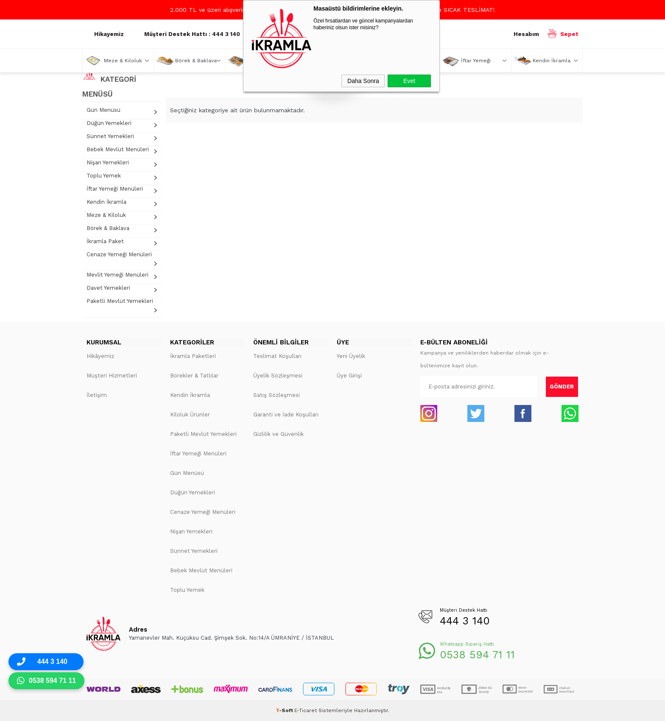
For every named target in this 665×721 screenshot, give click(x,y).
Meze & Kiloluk (123, 61)
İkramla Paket (105, 241)
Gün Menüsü (103, 110)
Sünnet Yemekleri (110, 136)
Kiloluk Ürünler (190, 414)
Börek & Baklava (196, 61)
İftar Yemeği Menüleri (115, 189)
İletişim (97, 395)
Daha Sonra (363, 81)
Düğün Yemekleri (109, 123)
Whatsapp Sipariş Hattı (467, 644)
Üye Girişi (349, 375)
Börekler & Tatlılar (194, 375)
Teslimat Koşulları (277, 356)
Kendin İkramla (551, 61)
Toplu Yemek (104, 175)
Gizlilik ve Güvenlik (278, 434)
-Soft (285, 710)
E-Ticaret (305, 710)
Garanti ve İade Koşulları (286, 414)
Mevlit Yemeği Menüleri (117, 275)
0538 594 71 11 (477, 655)
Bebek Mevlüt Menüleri (118, 149)
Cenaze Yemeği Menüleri (119, 254)
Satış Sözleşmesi (276, 395)
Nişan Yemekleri (108, 162)
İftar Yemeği (476, 61)
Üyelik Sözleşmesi (277, 375)
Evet (409, 81)
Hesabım (526, 34)
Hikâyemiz (100, 356)
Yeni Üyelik (351, 356)
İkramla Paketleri (193, 356)
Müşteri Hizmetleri (112, 375)
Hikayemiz (109, 34)
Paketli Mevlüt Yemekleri (120, 301)
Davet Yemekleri (108, 288)
